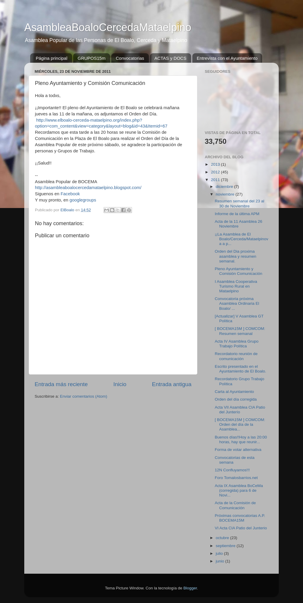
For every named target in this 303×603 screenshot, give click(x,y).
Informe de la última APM (237, 214)
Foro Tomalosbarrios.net (236, 477)
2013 (216, 164)
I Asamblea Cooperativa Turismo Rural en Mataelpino (236, 286)
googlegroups (83, 200)
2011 (216, 180)
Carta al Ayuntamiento (234, 391)
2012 (216, 172)
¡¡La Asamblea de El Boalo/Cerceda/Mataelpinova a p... (241, 239)
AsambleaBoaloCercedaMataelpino (107, 27)
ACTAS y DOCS (170, 58)
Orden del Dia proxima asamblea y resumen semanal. (235, 256)
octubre (223, 538)
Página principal (51, 58)
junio (220, 561)
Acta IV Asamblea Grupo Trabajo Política (237, 343)
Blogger (190, 588)
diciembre (225, 186)
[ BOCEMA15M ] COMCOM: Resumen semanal (240, 331)
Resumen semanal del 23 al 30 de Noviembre (239, 203)
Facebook (70, 193)
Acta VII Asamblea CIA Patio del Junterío (240, 409)
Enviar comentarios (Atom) (83, 396)
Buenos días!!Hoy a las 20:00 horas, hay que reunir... (241, 439)
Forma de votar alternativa (238, 449)
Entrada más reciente (61, 384)
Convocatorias (130, 58)
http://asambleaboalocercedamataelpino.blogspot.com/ (88, 187)
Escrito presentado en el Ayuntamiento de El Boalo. (240, 368)
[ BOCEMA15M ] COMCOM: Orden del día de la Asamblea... (240, 424)
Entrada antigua (171, 384)
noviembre (226, 194)
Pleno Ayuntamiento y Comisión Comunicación (238, 271)
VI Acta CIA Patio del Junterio (241, 528)
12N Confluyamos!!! (232, 470)
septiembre (226, 546)
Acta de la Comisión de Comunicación (235, 505)
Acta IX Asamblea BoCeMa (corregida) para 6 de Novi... (239, 490)
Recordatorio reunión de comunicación (236, 356)
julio (220, 553)
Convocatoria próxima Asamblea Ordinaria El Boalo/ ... (237, 303)
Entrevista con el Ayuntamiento (227, 58)
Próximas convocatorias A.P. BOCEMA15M (240, 518)
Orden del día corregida (236, 399)
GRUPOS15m (91, 58)
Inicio (119, 384)
